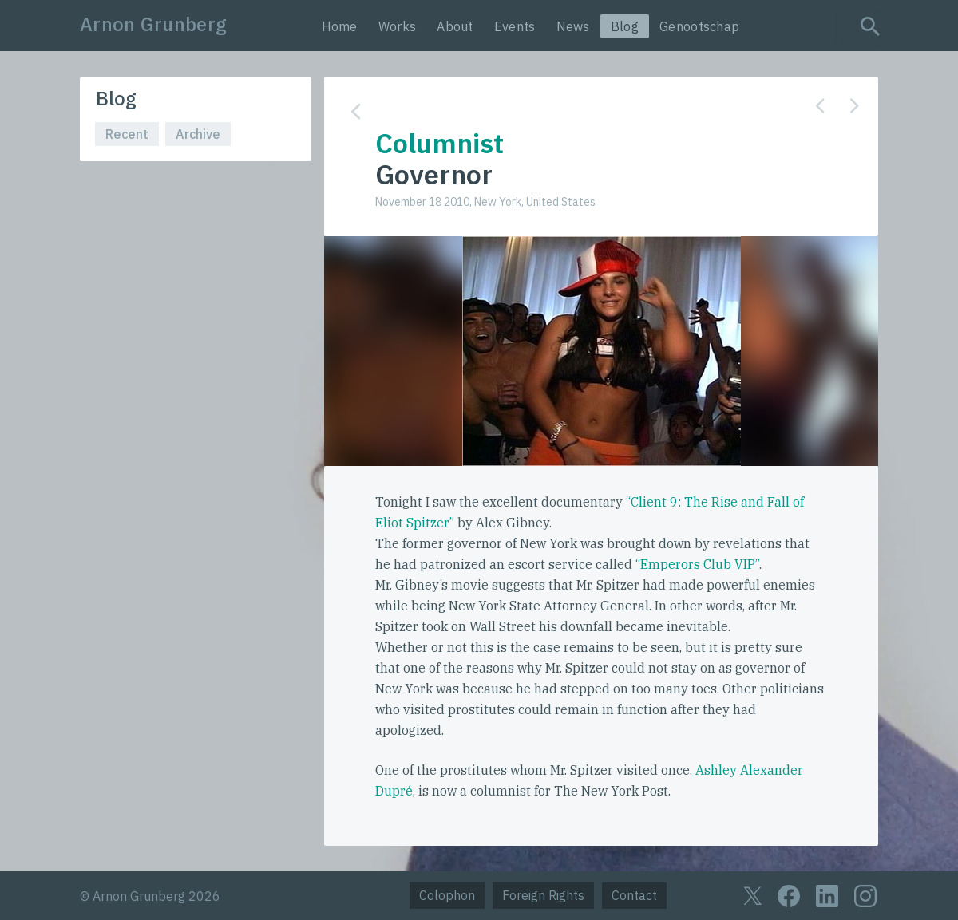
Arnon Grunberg (153, 24)
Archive (198, 134)
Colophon (447, 895)
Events (515, 26)
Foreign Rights (543, 895)
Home (340, 26)
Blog (625, 26)
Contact (634, 895)
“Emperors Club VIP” (697, 564)
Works (397, 26)
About (455, 26)
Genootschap (699, 26)
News (573, 26)
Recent (126, 134)
